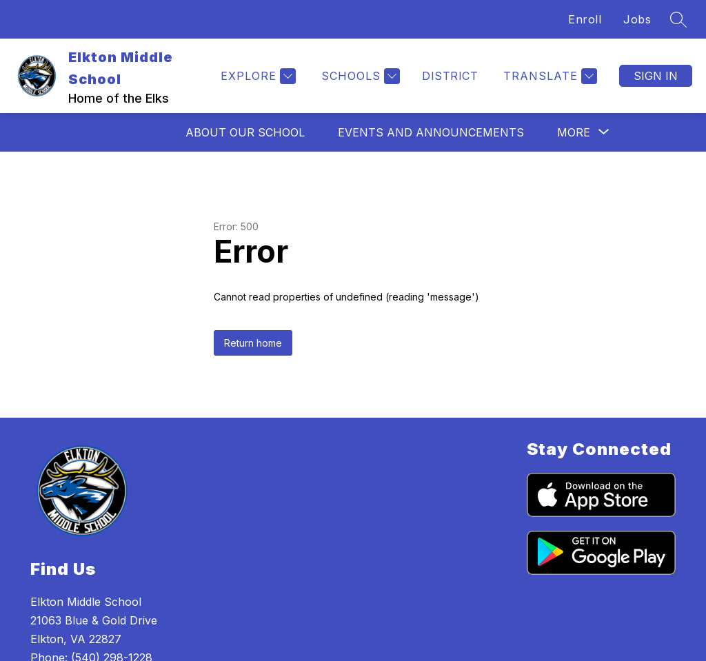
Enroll (584, 19)
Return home (253, 343)
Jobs (637, 19)
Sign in (656, 76)
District (450, 76)
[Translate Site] (548, 76)
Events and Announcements (431, 132)
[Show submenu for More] (573, 132)
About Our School (245, 132)
